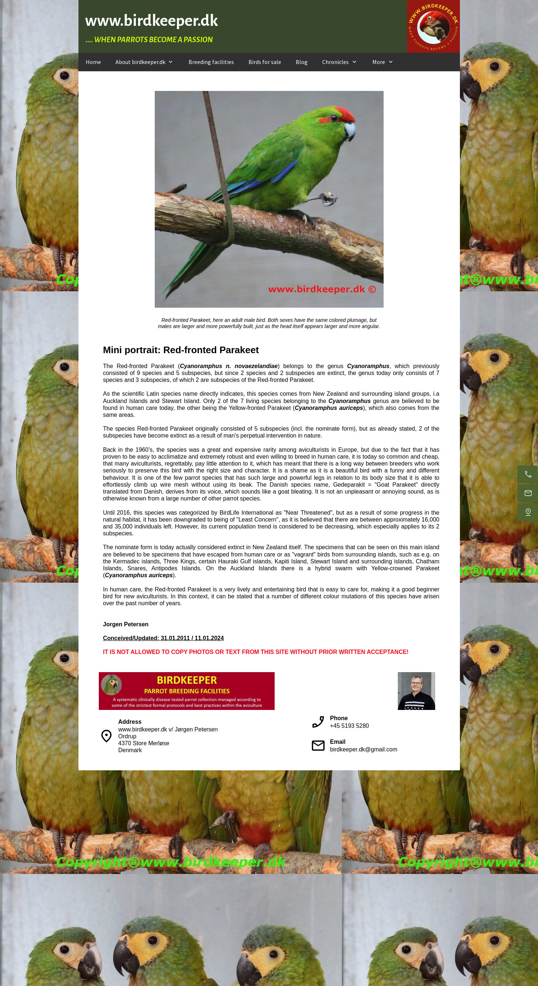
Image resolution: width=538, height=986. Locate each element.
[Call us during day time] (527, 474)
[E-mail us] (527, 493)
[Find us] (527, 512)
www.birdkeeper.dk (151, 20)
